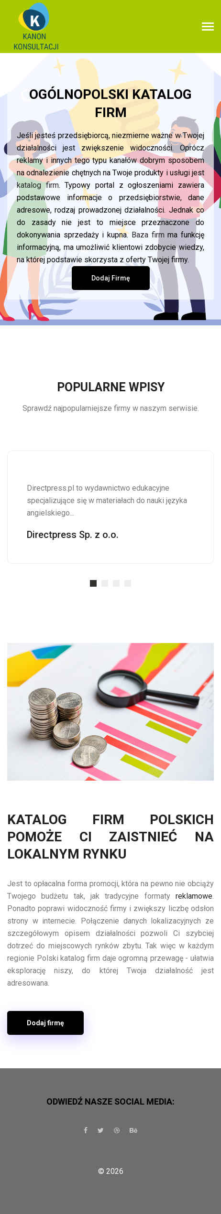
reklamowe (194, 896)
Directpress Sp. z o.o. (73, 534)
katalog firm (38, 185)
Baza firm (148, 234)
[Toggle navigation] (208, 27)
